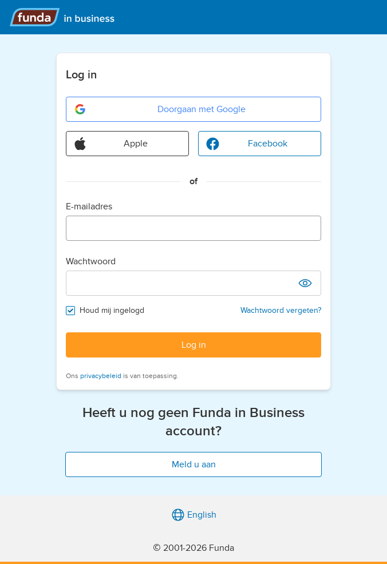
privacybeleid (100, 376)
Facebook (246, 143)
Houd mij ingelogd (112, 310)
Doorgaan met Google (159, 109)
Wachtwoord (91, 261)
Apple (110, 143)
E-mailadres (89, 206)
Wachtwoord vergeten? (280, 310)
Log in (193, 345)
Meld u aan (194, 464)
